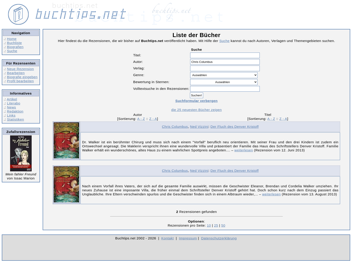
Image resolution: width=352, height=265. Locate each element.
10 (209, 225)
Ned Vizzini (199, 126)
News (11, 107)
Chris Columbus (175, 126)
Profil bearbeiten (20, 81)
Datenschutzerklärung (219, 238)
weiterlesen (243, 150)
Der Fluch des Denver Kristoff (235, 126)
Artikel (12, 99)
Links (11, 115)
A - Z (141, 119)
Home (12, 39)
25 (216, 225)
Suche (12, 51)
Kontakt (167, 238)
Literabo (13, 103)
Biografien (15, 47)
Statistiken (15, 119)
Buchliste (14, 43)
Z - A (153, 119)
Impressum (188, 238)
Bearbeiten (16, 73)
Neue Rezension (20, 69)
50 (223, 225)
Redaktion (15, 111)
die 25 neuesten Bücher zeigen (196, 110)
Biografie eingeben (22, 77)
